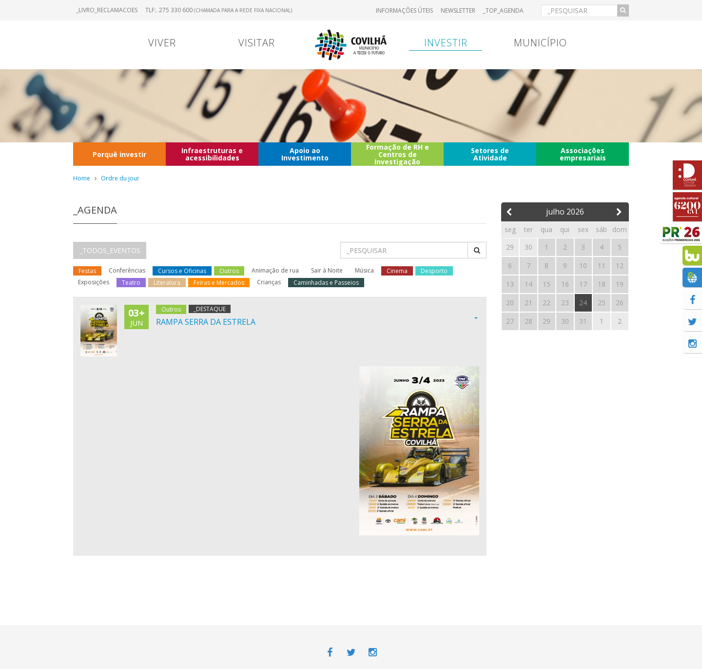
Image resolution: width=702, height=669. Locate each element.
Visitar (256, 42)
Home (81, 178)
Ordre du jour (120, 178)
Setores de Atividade (490, 154)
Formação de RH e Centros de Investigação (397, 154)
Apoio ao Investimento (305, 154)
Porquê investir (119, 154)
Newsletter (458, 10)
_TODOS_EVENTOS (109, 250)
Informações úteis (404, 10)
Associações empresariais (583, 154)
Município (540, 42)
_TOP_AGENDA (503, 10)
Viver (162, 42)
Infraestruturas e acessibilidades (212, 154)
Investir (446, 42)
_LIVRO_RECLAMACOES (106, 10)
